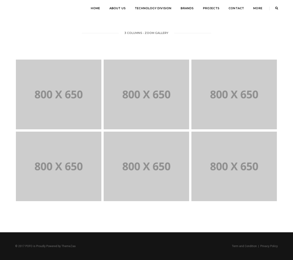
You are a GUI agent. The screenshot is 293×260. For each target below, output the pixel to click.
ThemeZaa (69, 246)
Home (95, 8)
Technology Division (153, 8)
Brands (187, 8)
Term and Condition (244, 246)
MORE (257, 8)
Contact (236, 8)
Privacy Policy (269, 246)
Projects (211, 8)
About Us (117, 8)
